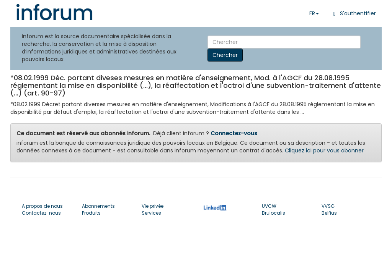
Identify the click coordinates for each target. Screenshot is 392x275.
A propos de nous (42, 206)
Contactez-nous (41, 213)
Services (151, 213)
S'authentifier (353, 13)
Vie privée (152, 206)
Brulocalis (273, 213)
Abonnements (98, 206)
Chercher (225, 55)
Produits (91, 213)
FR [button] (314, 13)
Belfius (329, 213)
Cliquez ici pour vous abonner (324, 150)
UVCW (269, 206)
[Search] (284, 42)
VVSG (328, 206)
